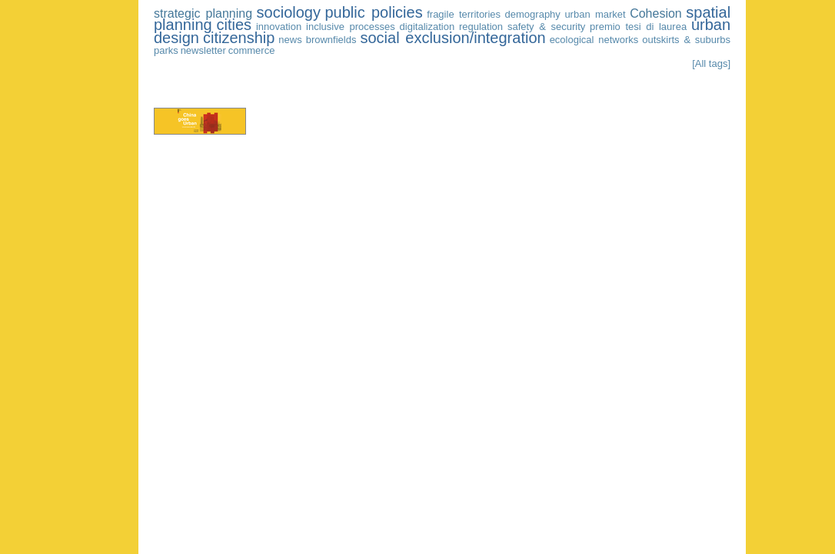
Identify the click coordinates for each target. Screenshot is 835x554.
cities (233, 24)
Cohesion (656, 13)
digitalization (427, 26)
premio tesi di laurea (638, 26)
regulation (481, 26)
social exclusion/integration (452, 37)
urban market (594, 14)
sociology (289, 12)
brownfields (331, 39)
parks (166, 50)
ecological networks (594, 39)
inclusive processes (350, 26)
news (289, 39)
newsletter (203, 50)
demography (533, 14)
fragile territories (464, 14)
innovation (278, 26)
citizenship (238, 37)
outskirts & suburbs (686, 39)
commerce (251, 50)
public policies (374, 12)
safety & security (546, 26)
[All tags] (711, 63)
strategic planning (203, 13)
